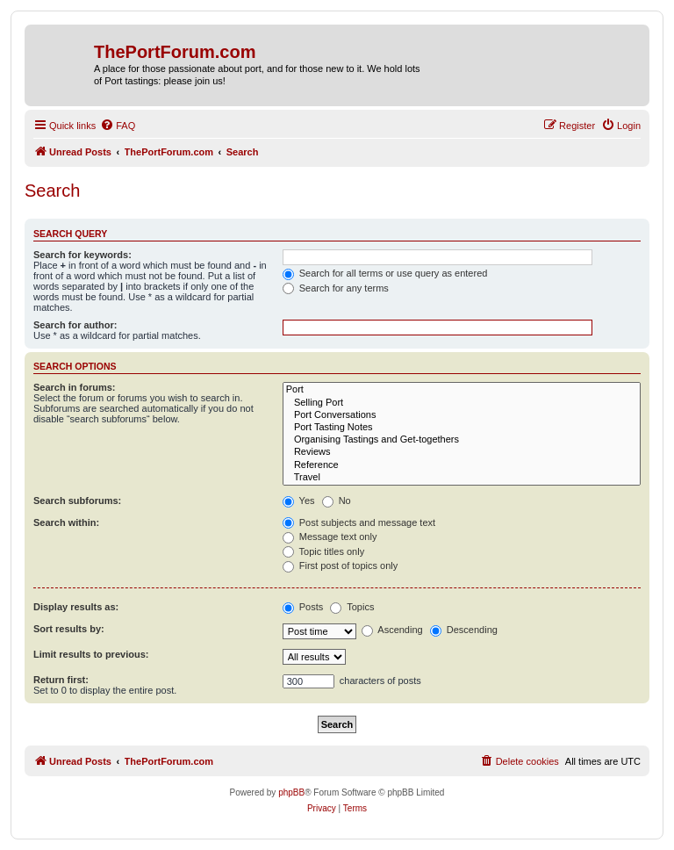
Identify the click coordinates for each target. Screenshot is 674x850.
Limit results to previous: (90, 654)
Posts (303, 606)
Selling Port (461, 403)
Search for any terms (336, 288)
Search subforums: (77, 500)
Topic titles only (323, 551)
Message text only (330, 536)
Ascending (392, 629)
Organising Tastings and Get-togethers (461, 440)
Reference (461, 465)
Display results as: (75, 606)
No (336, 500)
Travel (461, 478)
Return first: (61, 679)
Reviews (461, 452)
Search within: (66, 522)
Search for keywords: (82, 254)
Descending (464, 629)
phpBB (291, 792)
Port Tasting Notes (461, 427)
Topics (352, 606)
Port (461, 390)
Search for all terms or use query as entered (385, 273)
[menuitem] (117, 125)
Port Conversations (461, 415)
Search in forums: (74, 387)
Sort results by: (68, 628)
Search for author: (75, 325)
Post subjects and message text (359, 522)
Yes (299, 500)
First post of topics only (340, 565)
